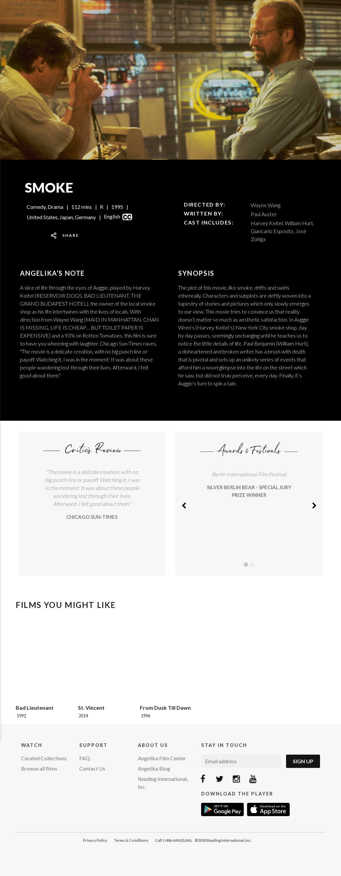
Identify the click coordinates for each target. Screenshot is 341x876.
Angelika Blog (154, 768)
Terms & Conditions (131, 840)
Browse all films (39, 768)
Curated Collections (44, 758)
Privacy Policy (95, 840)
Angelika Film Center (162, 758)
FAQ (84, 758)
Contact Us (92, 768)
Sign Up (303, 761)
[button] (183, 503)
